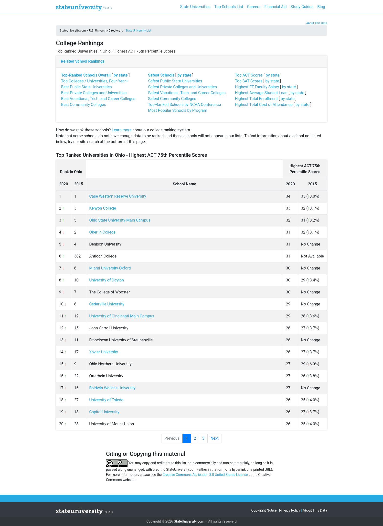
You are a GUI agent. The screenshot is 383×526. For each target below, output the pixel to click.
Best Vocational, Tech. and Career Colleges (98, 98)
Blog (321, 6)
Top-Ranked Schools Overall (86, 75)
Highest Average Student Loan (261, 92)
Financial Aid (275, 6)
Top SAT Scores (248, 81)
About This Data (316, 23)
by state (121, 75)
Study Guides (302, 6)
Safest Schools (161, 75)
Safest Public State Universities (175, 81)
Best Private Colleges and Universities (94, 92)
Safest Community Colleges (172, 98)
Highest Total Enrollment (256, 98)
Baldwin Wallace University (112, 388)
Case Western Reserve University (117, 196)
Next (215, 438)
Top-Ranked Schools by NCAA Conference (184, 104)
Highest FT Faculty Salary (257, 87)
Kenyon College (102, 208)
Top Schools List (228, 6)
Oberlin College (102, 232)
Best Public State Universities (86, 87)
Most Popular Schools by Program (177, 110)
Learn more (121, 130)
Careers (253, 6)
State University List (138, 30)
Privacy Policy (289, 510)
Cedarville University (106, 304)
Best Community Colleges (83, 104)
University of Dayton (106, 280)
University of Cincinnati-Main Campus (121, 316)
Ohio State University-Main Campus (119, 220)
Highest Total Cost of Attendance (264, 104)
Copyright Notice (264, 510)
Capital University (104, 412)
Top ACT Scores (249, 75)
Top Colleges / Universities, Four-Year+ (94, 81)
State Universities (195, 6)
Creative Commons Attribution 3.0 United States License (205, 475)
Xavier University (103, 352)
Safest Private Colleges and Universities (182, 87)
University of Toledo (106, 400)
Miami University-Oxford (110, 268)
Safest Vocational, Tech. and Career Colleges (186, 92)
